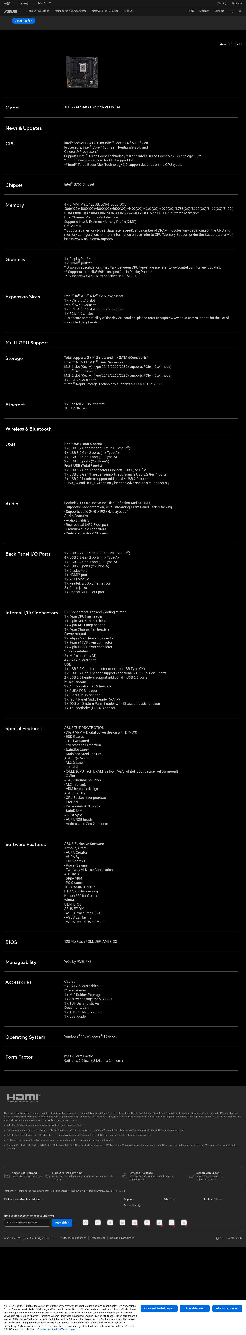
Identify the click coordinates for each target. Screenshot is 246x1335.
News (167, 1226)
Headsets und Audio (95, 1231)
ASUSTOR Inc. (172, 1260)
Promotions (210, 1226)
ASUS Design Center (216, 1237)
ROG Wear (210, 1231)
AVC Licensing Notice (216, 1243)
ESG (126, 1287)
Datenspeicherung (54, 1237)
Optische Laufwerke (55, 1231)
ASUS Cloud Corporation (178, 1266)
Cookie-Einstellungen (159, 1308)
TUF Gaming (78, 1206)
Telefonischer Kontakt (136, 1237)
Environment (131, 1292)
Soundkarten (51, 1226)
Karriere (168, 1254)
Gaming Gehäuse (14, 1249)
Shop (191, 10)
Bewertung (48, 26)
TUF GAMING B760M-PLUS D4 (32, 20)
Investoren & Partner (175, 1243)
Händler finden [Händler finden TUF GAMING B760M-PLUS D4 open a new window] (227, 21)
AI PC (207, 1249)
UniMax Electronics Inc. (177, 1272)
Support (64, 26)
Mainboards (11, 1238)
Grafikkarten (11, 1243)
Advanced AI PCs (214, 1254)
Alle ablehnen (194, 1308)
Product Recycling (134, 1275)
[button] (222, 3)
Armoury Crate (212, 1260)
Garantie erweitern (134, 1258)
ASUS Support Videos (136, 1263)
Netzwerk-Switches (55, 1249)
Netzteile (49, 1220)
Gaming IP (89, 1258)
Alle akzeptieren (227, 1308)
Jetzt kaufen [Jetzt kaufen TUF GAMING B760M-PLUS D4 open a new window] (200, 21)
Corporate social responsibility (181, 1278)
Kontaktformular (133, 1220)
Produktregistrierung (136, 1243)
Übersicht (9, 26)
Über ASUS (170, 1220)
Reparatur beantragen (136, 1231)
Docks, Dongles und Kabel (98, 1252)
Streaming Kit (91, 1237)
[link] (10, 11)
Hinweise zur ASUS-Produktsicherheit (135, 1251)
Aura (206, 1266)
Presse (168, 1237)
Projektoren (11, 1226)
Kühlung (9, 1255)
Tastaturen (90, 1220)
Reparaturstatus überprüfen (140, 1226)
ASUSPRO (210, 1220)
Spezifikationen (28, 26)
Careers (168, 1283)
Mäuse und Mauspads (96, 1226)
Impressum (170, 1249)
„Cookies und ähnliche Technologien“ (57, 1329)
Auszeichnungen (173, 1231)
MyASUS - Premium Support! (140, 1269)
